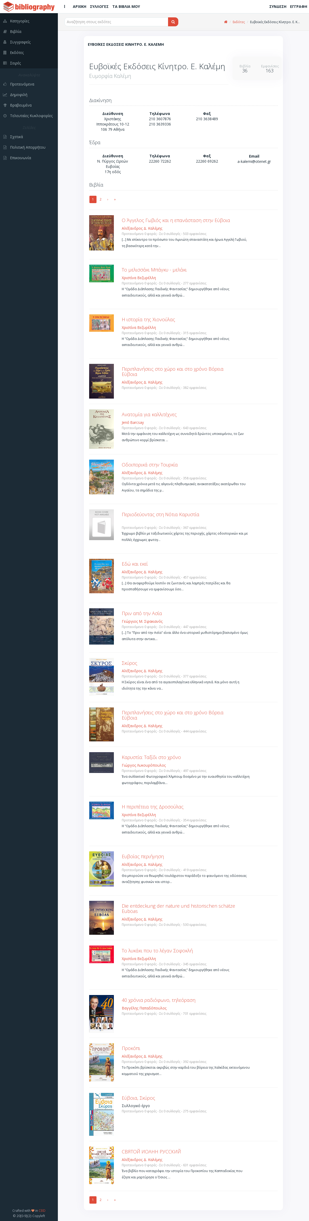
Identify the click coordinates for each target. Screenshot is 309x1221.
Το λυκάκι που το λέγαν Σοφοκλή (157, 950)
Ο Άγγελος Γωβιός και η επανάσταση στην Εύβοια (176, 220)
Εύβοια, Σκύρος (138, 1098)
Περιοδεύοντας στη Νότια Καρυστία (160, 514)
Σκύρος (129, 663)
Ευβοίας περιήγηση (143, 856)
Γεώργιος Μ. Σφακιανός (142, 621)
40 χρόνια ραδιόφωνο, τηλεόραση (158, 1000)
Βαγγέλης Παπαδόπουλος (144, 1008)
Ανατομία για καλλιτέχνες (149, 414)
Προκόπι (131, 1048)
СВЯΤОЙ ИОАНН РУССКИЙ (151, 1151)
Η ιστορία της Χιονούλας (148, 319)
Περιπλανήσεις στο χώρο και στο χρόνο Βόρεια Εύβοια (173, 371)
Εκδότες (239, 22)
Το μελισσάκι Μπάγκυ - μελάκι (154, 270)
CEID (42, 1210)
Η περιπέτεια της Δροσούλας (153, 806)
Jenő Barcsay (133, 422)
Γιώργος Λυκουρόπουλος (144, 765)
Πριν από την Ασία (142, 613)
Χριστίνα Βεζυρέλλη (139, 277)
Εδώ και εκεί (135, 564)
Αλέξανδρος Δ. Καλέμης (142, 228)
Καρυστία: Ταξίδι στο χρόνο (151, 757)
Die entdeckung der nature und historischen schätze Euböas (178, 908)
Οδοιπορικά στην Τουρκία (150, 464)
